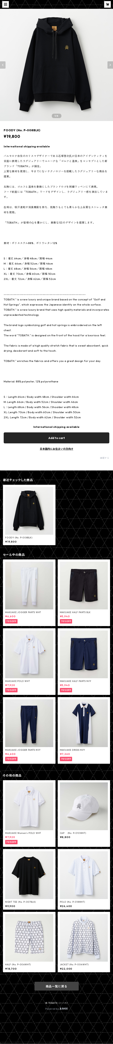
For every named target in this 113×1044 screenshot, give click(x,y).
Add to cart (56, 438)
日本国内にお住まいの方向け (56, 449)
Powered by (56, 1008)
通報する (104, 458)
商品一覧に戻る (56, 986)
